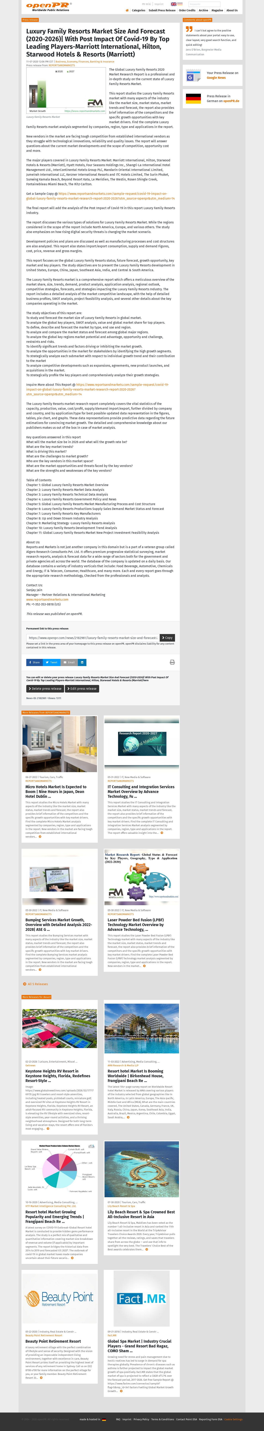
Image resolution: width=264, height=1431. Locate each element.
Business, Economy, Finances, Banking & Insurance (85, 61)
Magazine (217, 10)
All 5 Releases (35, 984)
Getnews (30, 1065)
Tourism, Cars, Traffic (51, 777)
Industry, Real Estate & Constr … (57, 1331)
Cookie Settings (233, 1419)
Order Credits (187, 10)
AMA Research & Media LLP (123, 1065)
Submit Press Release (162, 10)
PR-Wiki (146, 4)
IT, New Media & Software (136, 777)
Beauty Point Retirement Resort (43, 1335)
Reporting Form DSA (210, 1419)
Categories (138, 10)
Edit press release (82, 689)
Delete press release (45, 689)
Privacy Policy (141, 1419)
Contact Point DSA (186, 1419)
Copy (167, 638)
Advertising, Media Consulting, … (140, 1061)
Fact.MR (112, 1335)
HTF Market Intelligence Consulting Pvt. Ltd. (50, 1206)
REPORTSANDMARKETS (62, 65)
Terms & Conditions (162, 1419)
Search (229, 4)
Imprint (158, 4)
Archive (203, 10)
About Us (232, 10)
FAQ (118, 1419)
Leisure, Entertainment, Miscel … (58, 1061)
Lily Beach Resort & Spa (121, 1206)
